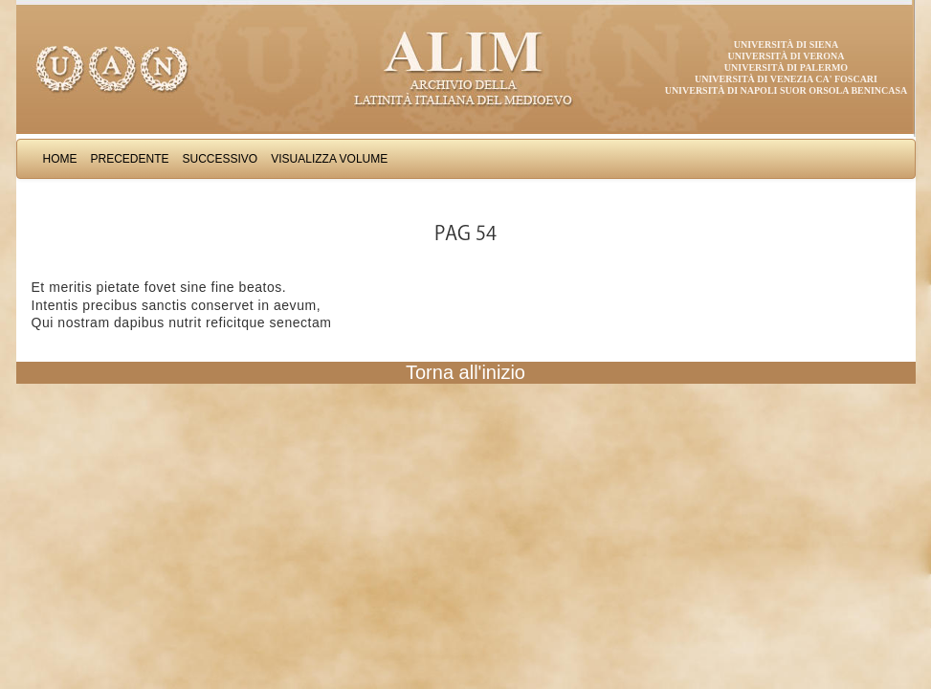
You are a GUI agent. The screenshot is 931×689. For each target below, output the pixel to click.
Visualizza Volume (329, 159)
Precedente (130, 159)
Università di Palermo (786, 67)
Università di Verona (785, 56)
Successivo (220, 159)
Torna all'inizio (465, 372)
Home (60, 159)
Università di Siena (786, 44)
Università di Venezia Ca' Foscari (786, 79)
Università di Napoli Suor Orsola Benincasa (786, 90)
